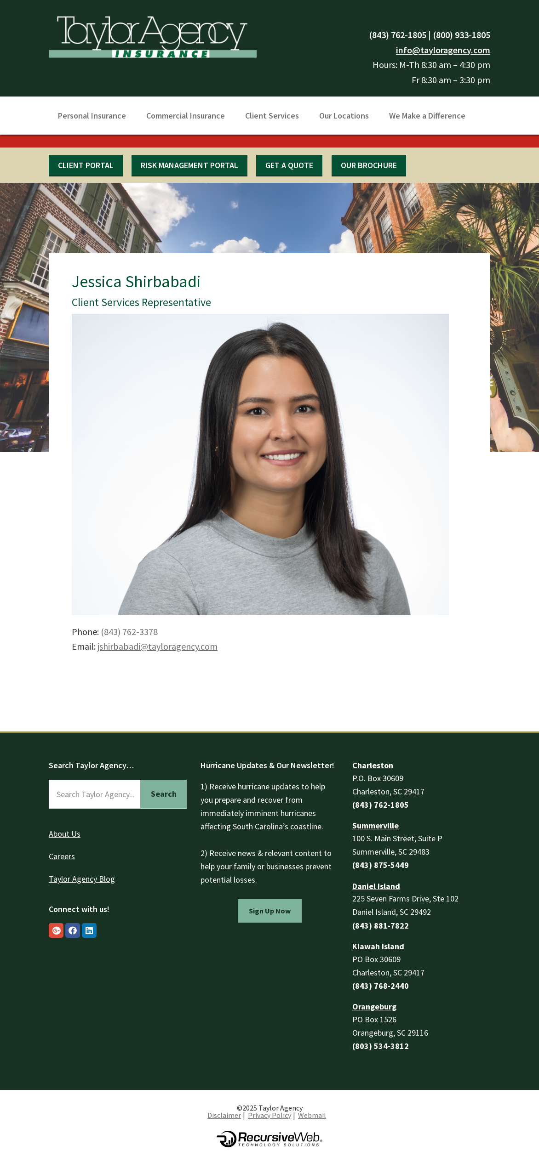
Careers (62, 856)
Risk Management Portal (189, 165)
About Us (64, 833)
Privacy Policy (269, 1115)
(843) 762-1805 (397, 34)
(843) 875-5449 (380, 865)
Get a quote (289, 165)
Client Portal (86, 165)
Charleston (372, 765)
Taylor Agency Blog (82, 878)
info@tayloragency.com (443, 50)
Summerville (375, 825)
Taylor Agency (153, 35)
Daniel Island (376, 886)
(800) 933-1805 (461, 34)
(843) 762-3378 (129, 631)
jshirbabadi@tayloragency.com (157, 646)
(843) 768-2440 (380, 986)
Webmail (312, 1115)
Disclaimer (224, 1115)
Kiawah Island (378, 946)
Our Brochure (369, 165)
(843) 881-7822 (380, 925)
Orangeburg (374, 1006)
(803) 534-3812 (380, 1046)
